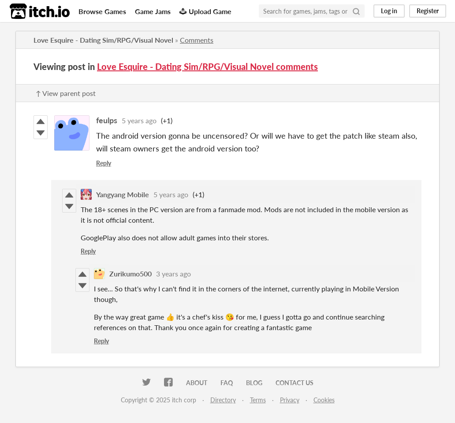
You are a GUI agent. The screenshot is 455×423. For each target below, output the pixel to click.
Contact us (294, 382)
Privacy (289, 400)
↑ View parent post (66, 93)
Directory (223, 400)
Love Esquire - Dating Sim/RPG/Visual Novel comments (207, 66)
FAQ (226, 382)
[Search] (356, 11)
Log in (389, 11)
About (196, 382)
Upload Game (205, 11)
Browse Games (102, 11)
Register (428, 11)
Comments (196, 40)
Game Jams (153, 11)
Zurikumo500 (130, 273)
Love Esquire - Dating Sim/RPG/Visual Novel (103, 40)
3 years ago (173, 273)
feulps (106, 120)
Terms (258, 400)
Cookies (324, 400)
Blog (254, 382)
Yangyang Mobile (122, 194)
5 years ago (139, 120)
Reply (103, 163)
